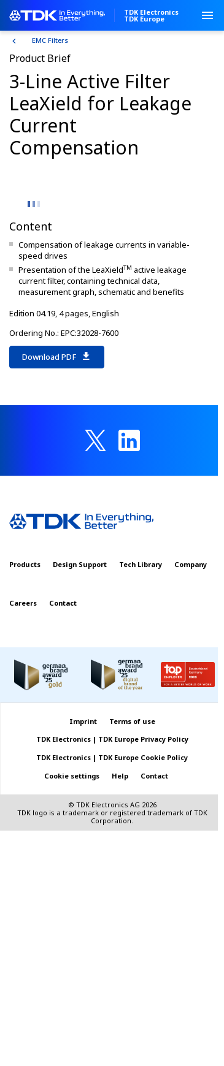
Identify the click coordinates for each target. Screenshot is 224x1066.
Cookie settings (71, 775)
